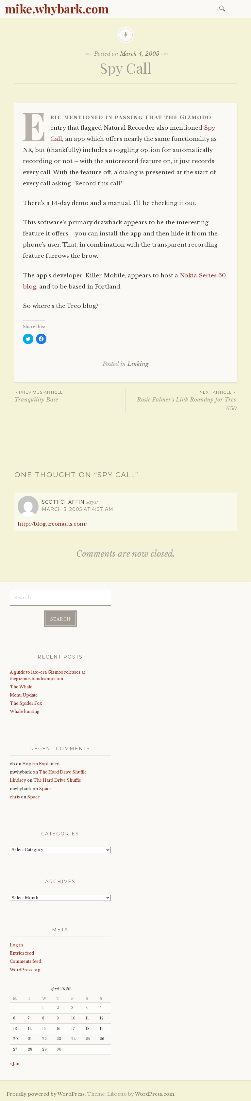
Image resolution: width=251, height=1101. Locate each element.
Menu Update (24, 695)
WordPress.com (154, 1094)
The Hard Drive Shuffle (63, 772)
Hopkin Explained (40, 763)
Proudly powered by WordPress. (46, 1094)
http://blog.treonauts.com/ (53, 524)
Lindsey (18, 780)
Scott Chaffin (63, 502)
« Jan (14, 1063)
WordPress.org (25, 969)
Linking (137, 364)
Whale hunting (25, 711)
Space (45, 788)
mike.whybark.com (57, 8)
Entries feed (22, 953)
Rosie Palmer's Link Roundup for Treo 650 (181, 400)
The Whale (21, 686)
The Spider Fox (26, 703)
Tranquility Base (70, 396)
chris (15, 796)
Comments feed (25, 961)
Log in (16, 944)
